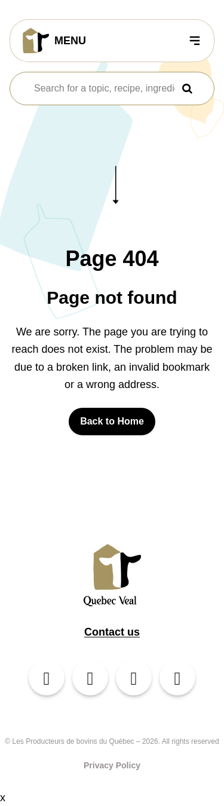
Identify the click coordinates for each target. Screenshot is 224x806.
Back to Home (112, 421)
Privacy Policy (112, 765)
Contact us (112, 632)
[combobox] (104, 88)
